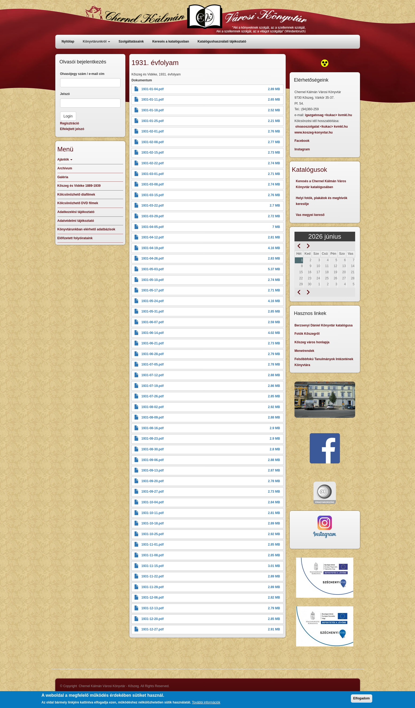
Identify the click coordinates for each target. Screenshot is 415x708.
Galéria (62, 177)
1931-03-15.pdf (152, 195)
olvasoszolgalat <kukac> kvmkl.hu (321, 126)
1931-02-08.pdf (152, 142)
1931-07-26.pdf (152, 396)
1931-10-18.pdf (152, 523)
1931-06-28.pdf (152, 354)
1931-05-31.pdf (152, 311)
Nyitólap (68, 41)
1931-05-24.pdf (152, 301)
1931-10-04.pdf (152, 502)
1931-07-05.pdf (152, 364)
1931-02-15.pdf (152, 152)
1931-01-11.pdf (152, 99)
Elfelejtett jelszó (72, 129)
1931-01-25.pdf (152, 121)
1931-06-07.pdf (152, 322)
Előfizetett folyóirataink (75, 238)
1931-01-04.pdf (152, 89)
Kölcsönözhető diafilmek (76, 194)
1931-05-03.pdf (152, 269)
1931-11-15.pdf (152, 566)
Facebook (301, 141)
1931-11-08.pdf (152, 555)
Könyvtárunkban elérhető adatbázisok (86, 229)
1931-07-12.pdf (152, 375)
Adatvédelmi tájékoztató (75, 221)
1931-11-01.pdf (152, 544)
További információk (206, 702)
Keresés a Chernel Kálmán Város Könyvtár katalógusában (321, 184)
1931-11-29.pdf (152, 587)
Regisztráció (69, 123)
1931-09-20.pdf (152, 481)
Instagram (302, 149)
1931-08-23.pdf (152, 438)
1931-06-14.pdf (152, 333)
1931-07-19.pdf (152, 386)
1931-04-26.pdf (152, 258)
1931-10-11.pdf (152, 513)
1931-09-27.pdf (152, 491)
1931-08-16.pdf (152, 428)
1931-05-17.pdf (152, 290)
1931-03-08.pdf (152, 184)
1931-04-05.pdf (152, 227)
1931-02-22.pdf (152, 163)
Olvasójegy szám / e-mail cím (82, 74)
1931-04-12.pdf (152, 237)
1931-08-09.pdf (152, 417)
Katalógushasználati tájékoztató (221, 41)
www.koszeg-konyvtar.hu (313, 132)
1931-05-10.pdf (152, 280)
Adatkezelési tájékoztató (76, 212)
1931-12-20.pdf (152, 619)
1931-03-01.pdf (152, 174)
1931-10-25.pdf (152, 534)
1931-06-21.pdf (152, 343)
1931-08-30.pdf (152, 449)
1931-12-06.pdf (152, 597)
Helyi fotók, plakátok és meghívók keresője (321, 201)
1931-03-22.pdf (152, 205)
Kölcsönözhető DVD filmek (77, 203)
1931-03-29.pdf (152, 216)
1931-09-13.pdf (152, 470)
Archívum (64, 168)
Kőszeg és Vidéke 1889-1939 (79, 186)
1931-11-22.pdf (152, 576)
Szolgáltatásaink (131, 41)
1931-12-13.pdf (152, 608)
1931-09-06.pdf (152, 460)
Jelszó (65, 94)
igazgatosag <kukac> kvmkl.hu (329, 115)
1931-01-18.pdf (152, 110)
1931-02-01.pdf (152, 131)
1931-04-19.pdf (152, 248)
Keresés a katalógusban (170, 41)
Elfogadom (361, 698)
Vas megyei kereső (310, 215)
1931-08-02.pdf (152, 407)
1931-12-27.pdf (152, 629)
